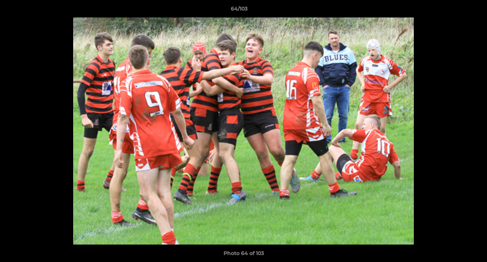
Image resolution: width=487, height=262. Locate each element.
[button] (456, 10)
